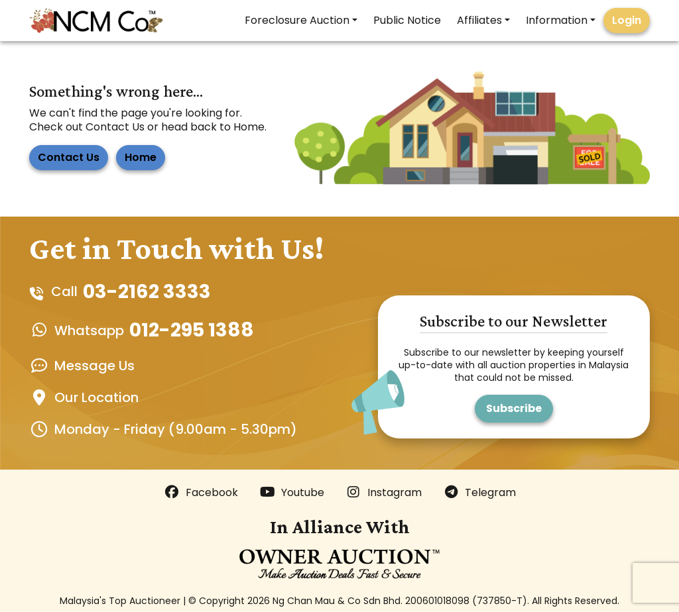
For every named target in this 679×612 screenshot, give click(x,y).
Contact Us (68, 157)
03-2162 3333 (147, 291)
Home (140, 157)
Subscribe (514, 408)
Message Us (94, 366)
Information (556, 20)
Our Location (96, 397)
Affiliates (479, 20)
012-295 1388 (191, 330)
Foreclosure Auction (297, 20)
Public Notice (407, 20)
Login (626, 20)
